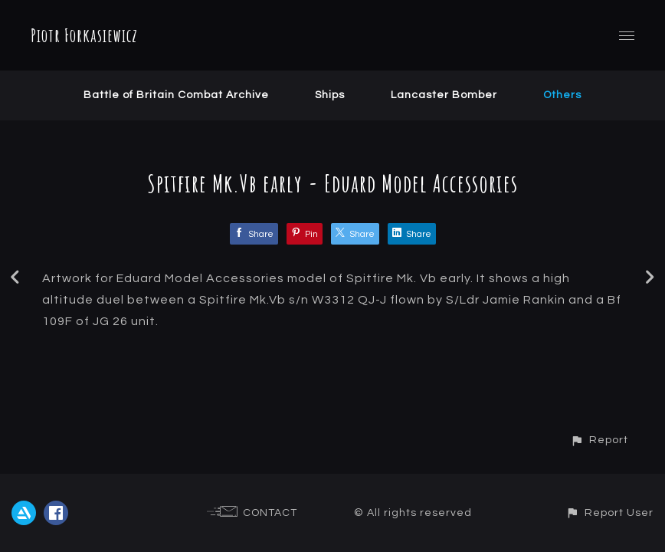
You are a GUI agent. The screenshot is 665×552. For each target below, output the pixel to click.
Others (562, 95)
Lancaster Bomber (444, 95)
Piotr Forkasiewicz (84, 35)
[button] (599, 439)
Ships (330, 95)
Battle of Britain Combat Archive (176, 95)
